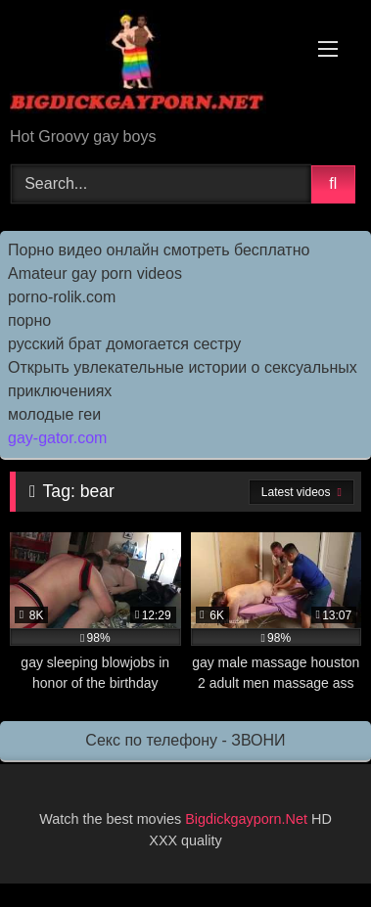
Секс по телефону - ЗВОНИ (185, 740)
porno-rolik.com (62, 297)
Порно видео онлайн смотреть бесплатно (158, 250)
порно (29, 320)
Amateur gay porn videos (95, 273)
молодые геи (54, 414)
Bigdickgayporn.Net (248, 819)
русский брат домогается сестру (124, 344)
